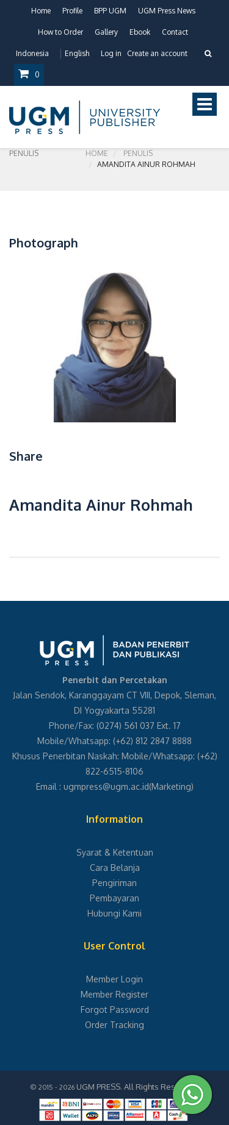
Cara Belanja (115, 867)
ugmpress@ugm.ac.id (106, 786)
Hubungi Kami (114, 913)
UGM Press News (166, 10)
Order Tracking (114, 1025)
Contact (175, 32)
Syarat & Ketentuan (114, 852)
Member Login (114, 979)
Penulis (138, 153)
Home (41, 10)
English (77, 53)
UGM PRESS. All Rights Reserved (136, 1086)
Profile (72, 10)
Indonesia (32, 53)
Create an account (157, 53)
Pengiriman (114, 883)
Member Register (114, 994)
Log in (111, 53)
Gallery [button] (106, 32)
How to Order (60, 32)
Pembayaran (114, 898)
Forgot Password (115, 1009)
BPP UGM (110, 10)
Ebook (139, 32)
